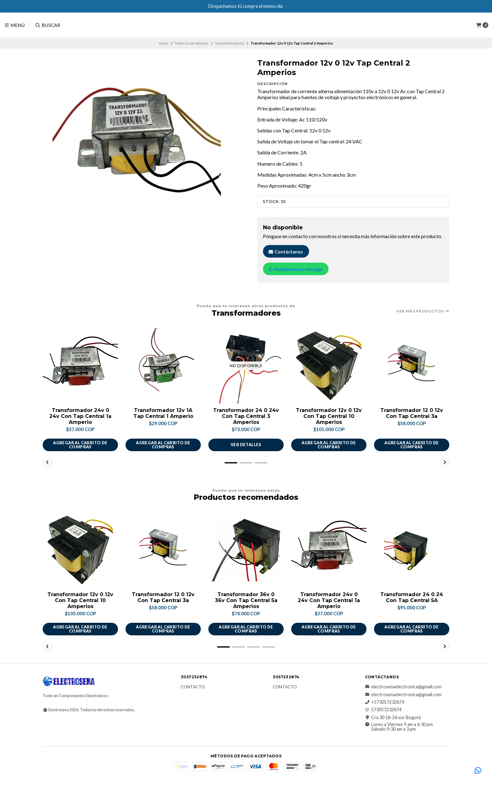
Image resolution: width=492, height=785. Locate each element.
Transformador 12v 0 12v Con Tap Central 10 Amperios (329, 416)
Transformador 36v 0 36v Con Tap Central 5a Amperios (246, 600)
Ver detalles (246, 444)
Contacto (193, 687)
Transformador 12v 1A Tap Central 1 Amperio (163, 413)
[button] (231, 462)
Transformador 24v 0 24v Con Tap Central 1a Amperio (80, 416)
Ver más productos (422, 311)
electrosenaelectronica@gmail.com (403, 687)
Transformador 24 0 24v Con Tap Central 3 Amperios (246, 416)
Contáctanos (285, 251)
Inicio (163, 43)
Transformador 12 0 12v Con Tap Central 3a (411, 413)
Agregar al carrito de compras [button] (80, 444)
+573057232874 (384, 702)
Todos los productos (191, 43)
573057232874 (383, 710)
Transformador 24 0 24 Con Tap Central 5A (411, 597)
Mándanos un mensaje (295, 269)
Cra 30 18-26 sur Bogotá (393, 717)
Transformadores (229, 43)
